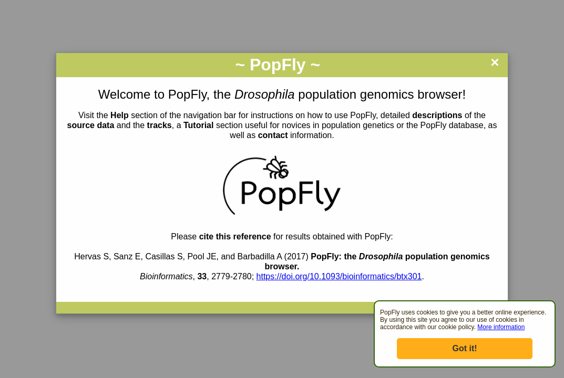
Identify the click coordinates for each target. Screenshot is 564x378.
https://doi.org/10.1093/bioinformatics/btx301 (339, 276)
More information (501, 327)
